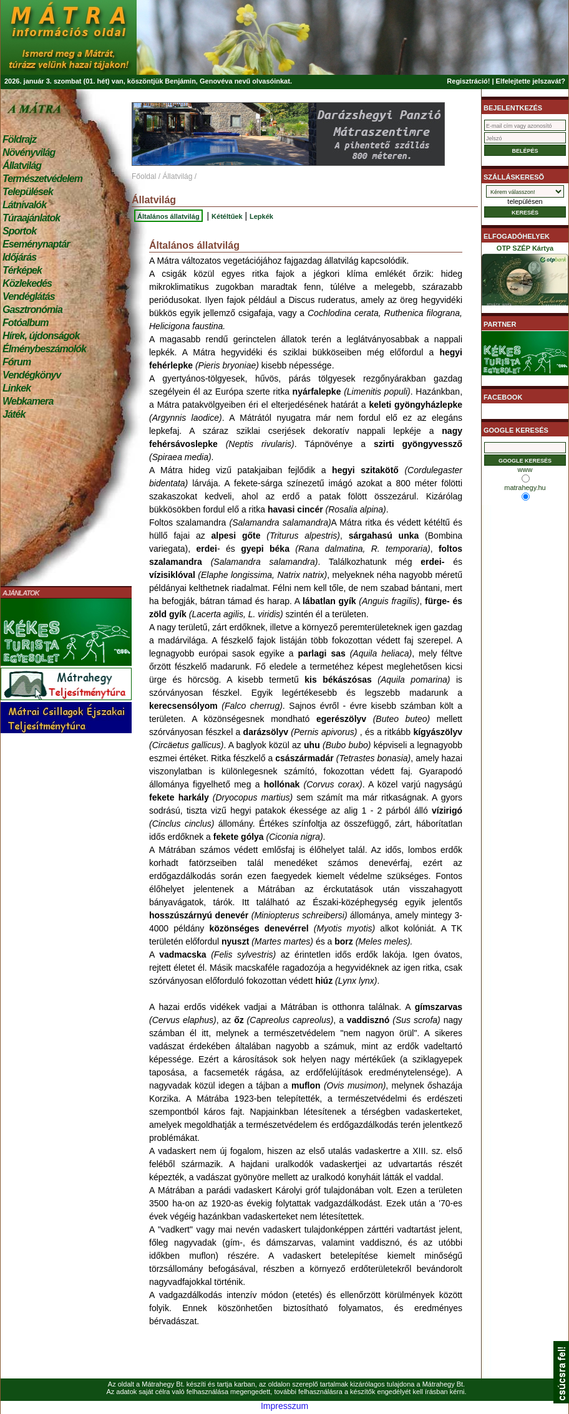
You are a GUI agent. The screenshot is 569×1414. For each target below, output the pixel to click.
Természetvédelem (42, 178)
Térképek (22, 270)
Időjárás (19, 257)
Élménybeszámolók (44, 349)
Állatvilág (21, 165)
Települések (27, 191)
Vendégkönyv (31, 375)
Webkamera (27, 401)
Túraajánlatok (31, 218)
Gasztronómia (32, 309)
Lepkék (261, 216)
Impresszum (284, 1406)
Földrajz (19, 139)
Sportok (19, 231)
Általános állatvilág (168, 216)
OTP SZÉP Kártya (525, 277)
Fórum (16, 362)
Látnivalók (24, 205)
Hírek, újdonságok (40, 335)
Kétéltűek (227, 216)
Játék (13, 414)
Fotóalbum (25, 322)
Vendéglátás (28, 296)
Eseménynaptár (35, 244)
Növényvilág (28, 152)
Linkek (16, 388)
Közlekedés (27, 283)
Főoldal (144, 176)
